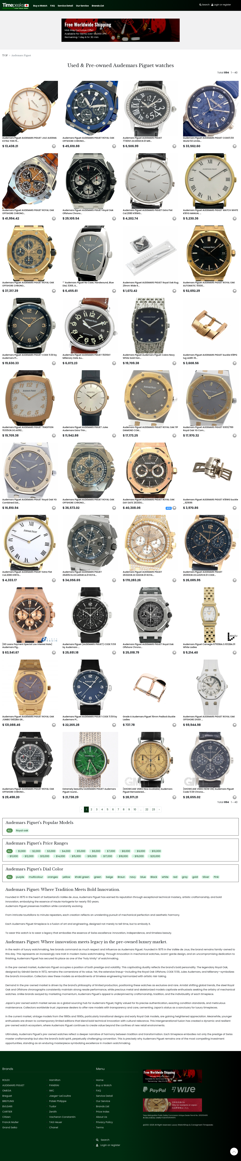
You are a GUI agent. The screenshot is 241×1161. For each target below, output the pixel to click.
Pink (216, 877)
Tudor (52, 1106)
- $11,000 (13, 856)
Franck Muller (10, 1122)
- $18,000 (122, 856)
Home (99, 1080)
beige (109, 877)
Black (154, 877)
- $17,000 (106, 856)
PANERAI (54, 1085)
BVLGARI (7, 1106)
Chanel (53, 1127)
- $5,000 (80, 851)
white (165, 877)
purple (20, 877)
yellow (66, 877)
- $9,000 (140, 851)
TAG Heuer (55, 1122)
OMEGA (6, 1090)
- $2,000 (35, 851)
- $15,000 (75, 856)
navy (133, 877)
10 (135, 809)
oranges (53, 877)
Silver (206, 877)
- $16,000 (91, 856)
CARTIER (7, 1111)
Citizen (6, 1117)
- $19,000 (138, 856)
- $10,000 (155, 851)
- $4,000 (65, 851)
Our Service (82, 5)
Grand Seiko (9, 1127)
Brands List (98, 5)
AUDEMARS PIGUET (13, 1085)
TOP (5, 55)
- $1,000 (21, 851)
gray (185, 877)
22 (146, 809)
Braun (121, 877)
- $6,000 (95, 851)
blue (143, 877)
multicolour (36, 877)
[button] (53, 146)
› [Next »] (159, 809)
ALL (9, 830)
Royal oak (22, 830)
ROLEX (6, 1080)
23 (153, 809)
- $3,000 (50, 851)
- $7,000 (110, 851)
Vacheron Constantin (62, 1117)
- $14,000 (59, 856)
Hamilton (55, 1080)
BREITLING (8, 1101)
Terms (100, 1127)
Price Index (102, 1111)
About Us (101, 1117)
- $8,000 (125, 851)
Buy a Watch (40, 5)
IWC (51, 1090)
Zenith (53, 1111)
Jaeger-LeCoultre (60, 1096)
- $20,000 (154, 856)
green (97, 877)
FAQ (52, 5)
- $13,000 (43, 856)
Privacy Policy (104, 1122)
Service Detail (65, 5)
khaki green (82, 877)
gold (195, 877)
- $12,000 (28, 856)
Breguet (7, 1096)
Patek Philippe (57, 1101)
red (175, 877)
